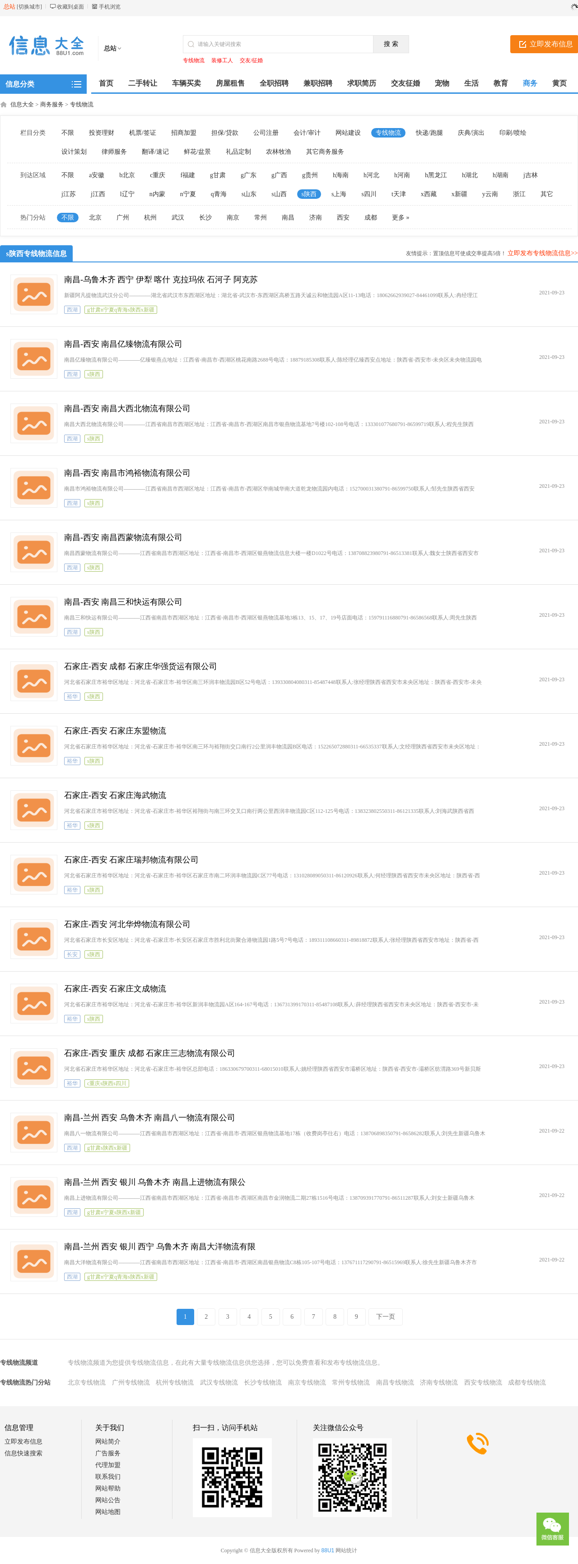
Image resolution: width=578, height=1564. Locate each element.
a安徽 (96, 175)
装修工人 (222, 60)
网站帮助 (108, 1488)
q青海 (219, 194)
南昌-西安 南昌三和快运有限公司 (123, 601)
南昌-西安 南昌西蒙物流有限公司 (123, 537)
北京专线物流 (87, 1382)
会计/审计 (307, 132)
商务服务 (52, 104)
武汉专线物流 (219, 1382)
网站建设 (348, 132)
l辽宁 (127, 194)
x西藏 (429, 194)
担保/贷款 (224, 132)
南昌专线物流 (395, 1382)
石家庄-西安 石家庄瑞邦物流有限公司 (131, 859)
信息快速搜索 (23, 1453)
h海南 (341, 175)
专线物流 (194, 60)
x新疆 (459, 194)
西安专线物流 (483, 1382)
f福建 (187, 175)
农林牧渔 (278, 151)
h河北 (371, 175)
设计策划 (74, 151)
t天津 (399, 194)
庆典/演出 (471, 132)
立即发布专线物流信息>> (543, 253)
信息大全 (22, 104)
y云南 (490, 194)
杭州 (150, 217)
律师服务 (114, 151)
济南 (315, 217)
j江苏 (68, 194)
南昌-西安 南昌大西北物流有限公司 (127, 408)
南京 (233, 217)
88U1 (328, 1550)
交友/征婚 (251, 60)
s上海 (338, 194)
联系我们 (108, 1476)
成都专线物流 (527, 1382)
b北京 (127, 175)
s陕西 (309, 194)
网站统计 (346, 1550)
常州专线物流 (351, 1382)
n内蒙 (157, 194)
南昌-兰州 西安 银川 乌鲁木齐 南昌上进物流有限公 (155, 1182)
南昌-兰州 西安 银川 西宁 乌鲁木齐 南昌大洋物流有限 (160, 1246)
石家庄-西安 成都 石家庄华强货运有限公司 (140, 666)
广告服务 (108, 1453)
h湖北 (470, 175)
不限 (67, 132)
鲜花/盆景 (197, 151)
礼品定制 (238, 151)
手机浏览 (110, 7)
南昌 (288, 217)
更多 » (401, 217)
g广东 (248, 175)
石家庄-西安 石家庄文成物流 (115, 988)
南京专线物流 (307, 1382)
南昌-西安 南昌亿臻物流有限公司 (123, 344)
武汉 (178, 217)
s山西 (278, 194)
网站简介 (108, 1441)
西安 (343, 217)
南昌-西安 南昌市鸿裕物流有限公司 (127, 472)
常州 (260, 217)
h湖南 (500, 175)
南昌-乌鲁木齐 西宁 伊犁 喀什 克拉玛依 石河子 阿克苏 (161, 279)
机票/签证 (142, 132)
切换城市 (29, 7)
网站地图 (108, 1512)
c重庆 (157, 175)
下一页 (385, 1316)
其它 (547, 194)
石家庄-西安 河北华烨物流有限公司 (127, 924)
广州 (123, 217)
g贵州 (310, 175)
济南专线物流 (439, 1382)
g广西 (279, 175)
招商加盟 (183, 132)
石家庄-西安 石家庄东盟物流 (115, 730)
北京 (95, 217)
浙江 (519, 194)
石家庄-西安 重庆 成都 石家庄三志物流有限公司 (150, 1053)
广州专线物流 (131, 1382)
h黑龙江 (436, 175)
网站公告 (108, 1500)
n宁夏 (188, 194)
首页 (106, 83)
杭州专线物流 (175, 1382)
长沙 (205, 217)
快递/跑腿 (429, 132)
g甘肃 (218, 175)
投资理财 (101, 132)
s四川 (368, 194)
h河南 (402, 175)
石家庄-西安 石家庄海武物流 (115, 795)
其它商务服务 (325, 151)
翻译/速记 (155, 151)
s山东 (249, 194)
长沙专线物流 (263, 1382)
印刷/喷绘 (513, 132)
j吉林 (530, 175)
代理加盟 (108, 1465)
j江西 (98, 194)
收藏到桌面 (70, 7)
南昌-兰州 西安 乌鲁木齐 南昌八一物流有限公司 (150, 1117)
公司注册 (266, 132)
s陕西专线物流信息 (36, 253)
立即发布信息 (23, 1441)
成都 (370, 217)
